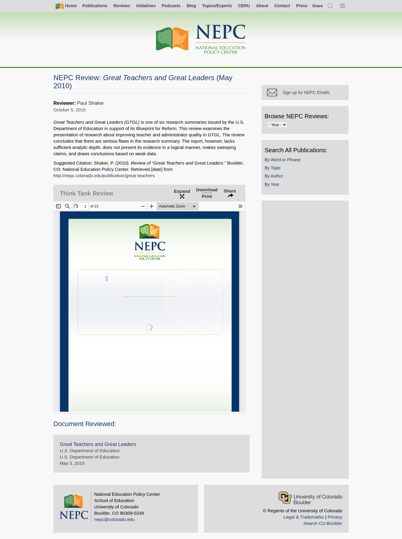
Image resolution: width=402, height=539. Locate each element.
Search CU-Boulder (322, 523)
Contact (282, 5)
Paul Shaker (90, 103)
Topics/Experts (217, 5)
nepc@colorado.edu (114, 519)
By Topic (273, 167)
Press (302, 5)
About (262, 5)
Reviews (121, 5)
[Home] (201, 39)
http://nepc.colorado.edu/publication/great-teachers (104, 175)
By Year (272, 184)
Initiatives (146, 5)
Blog (191, 5)
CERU (244, 5)
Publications (94, 5)
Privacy (335, 516)
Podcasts (171, 5)
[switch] (317, 6)
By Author (274, 176)
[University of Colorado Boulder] (310, 497)
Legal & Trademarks (304, 516)
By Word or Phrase (283, 159)
